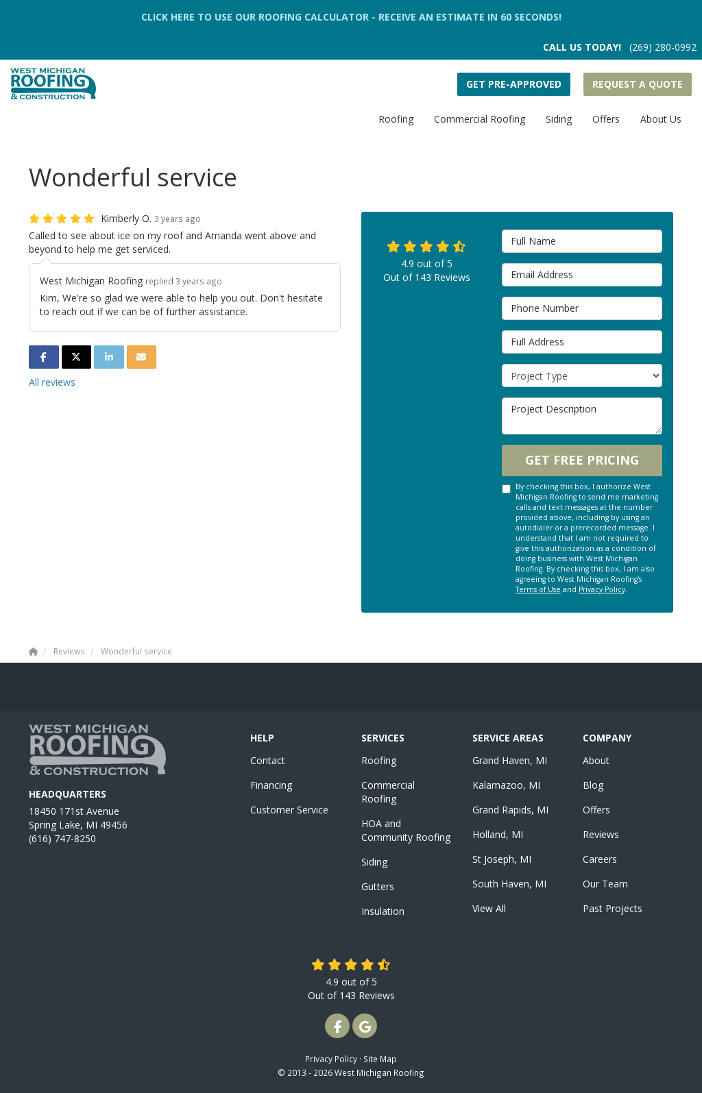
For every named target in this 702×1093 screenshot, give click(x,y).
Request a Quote (637, 83)
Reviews (601, 834)
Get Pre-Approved (513, 83)
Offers (596, 809)
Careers (600, 858)
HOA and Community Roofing (405, 830)
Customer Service (289, 809)
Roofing (378, 760)
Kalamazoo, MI (506, 784)
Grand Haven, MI (509, 760)
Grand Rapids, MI (510, 809)
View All (489, 908)
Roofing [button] (395, 118)
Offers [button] (606, 118)
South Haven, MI (509, 883)
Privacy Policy (602, 589)
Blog (593, 784)
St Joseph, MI (501, 858)
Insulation (382, 911)
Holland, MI (497, 834)
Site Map (380, 1058)
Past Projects (612, 908)
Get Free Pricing (582, 460)
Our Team (605, 883)
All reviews (52, 382)
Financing (271, 784)
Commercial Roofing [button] (479, 118)
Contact (267, 760)
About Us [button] (660, 118)
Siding (374, 861)
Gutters (377, 886)
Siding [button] (559, 118)
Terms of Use (538, 589)
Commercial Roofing (388, 791)
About (596, 760)
